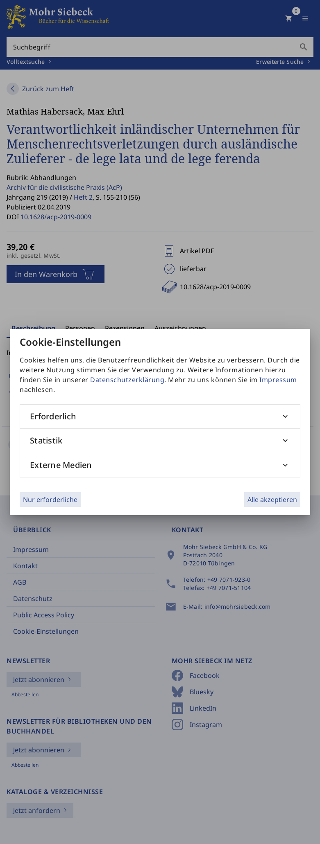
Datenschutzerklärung (127, 379)
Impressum (278, 379)
